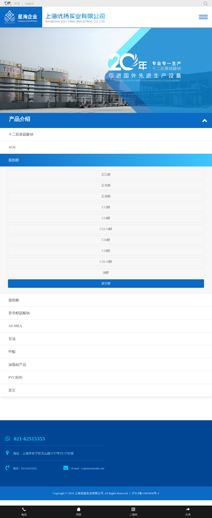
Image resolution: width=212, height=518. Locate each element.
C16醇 (106, 240)
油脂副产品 (17, 364)
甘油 (12, 339)
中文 (17, 3)
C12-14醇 (106, 229)
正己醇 (106, 174)
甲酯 (12, 352)
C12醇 (106, 207)
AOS (12, 147)
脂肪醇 (13, 160)
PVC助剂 (15, 377)
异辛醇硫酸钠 (19, 313)
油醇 (106, 272)
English (29, 3)
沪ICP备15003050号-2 (145, 493)
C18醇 (106, 250)
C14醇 (106, 218)
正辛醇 (106, 185)
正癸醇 (106, 196)
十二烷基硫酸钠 (20, 134)
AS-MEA (15, 326)
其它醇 (106, 283)
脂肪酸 (13, 300)
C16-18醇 (106, 261)
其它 (12, 390)
